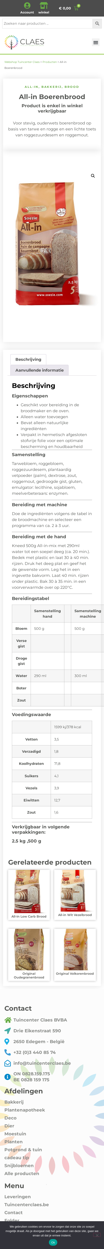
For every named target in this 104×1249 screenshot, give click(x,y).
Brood (72, 86)
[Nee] (97, 1235)
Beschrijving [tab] (28, 359)
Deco (10, 1118)
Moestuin (15, 1133)
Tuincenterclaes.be (26, 1204)
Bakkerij (51, 86)
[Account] (27, 5)
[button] (96, 42)
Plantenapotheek (24, 1110)
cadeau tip (16, 1157)
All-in (32, 86)
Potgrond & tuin (23, 1149)
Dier (9, 1126)
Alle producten (21, 1173)
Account (27, 12)
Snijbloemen (19, 1165)
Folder (11, 1220)
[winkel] (44, 5)
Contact (13, 1212)
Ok (53, 1242)
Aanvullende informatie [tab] (39, 370)
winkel (43, 12)
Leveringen (17, 1196)
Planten (13, 1141)
